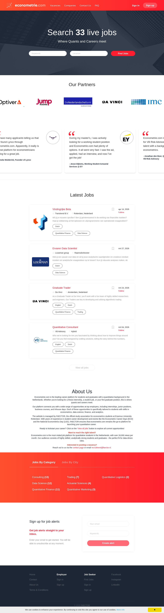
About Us (33, 585)
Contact (33, 579)
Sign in (136, 5)
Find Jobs (123, 53)
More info (121, 610)
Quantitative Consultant (65, 327)
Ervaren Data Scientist (64, 248)
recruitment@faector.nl (101, 448)
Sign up (150, 5)
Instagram (116, 579)
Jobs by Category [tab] (43, 462)
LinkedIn (115, 585)
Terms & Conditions (38, 590)
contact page (78, 448)
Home (32, 574)
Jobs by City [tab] (70, 462)
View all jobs (82, 368)
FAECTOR (85, 605)
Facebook (116, 574)
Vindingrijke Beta (61, 209)
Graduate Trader (61, 287)
